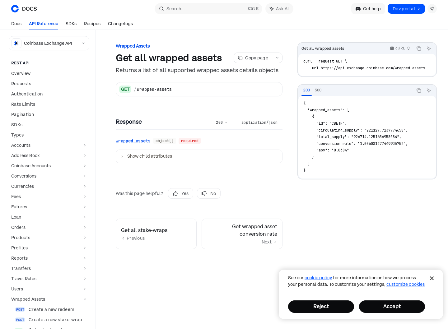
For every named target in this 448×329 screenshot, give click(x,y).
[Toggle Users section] (47, 289)
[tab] (306, 90)
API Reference (43, 25)
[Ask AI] (429, 48)
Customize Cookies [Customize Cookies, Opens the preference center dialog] (405, 284)
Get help (368, 9)
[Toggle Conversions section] (47, 176)
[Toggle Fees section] (47, 197)
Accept (392, 306)
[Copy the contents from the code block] (419, 48)
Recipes (92, 25)
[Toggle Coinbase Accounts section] (47, 166)
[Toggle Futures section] (47, 207)
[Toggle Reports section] (47, 258)
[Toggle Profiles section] (47, 248)
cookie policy (318, 277)
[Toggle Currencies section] (47, 186)
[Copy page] (253, 58)
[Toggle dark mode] (432, 8)
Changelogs (120, 25)
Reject (321, 306)
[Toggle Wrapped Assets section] (47, 299)
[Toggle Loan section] (47, 217)
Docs (16, 25)
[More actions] (277, 58)
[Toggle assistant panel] (279, 8)
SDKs (71, 25)
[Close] (432, 278)
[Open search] (208, 8)
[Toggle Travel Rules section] (47, 279)
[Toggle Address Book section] (47, 155)
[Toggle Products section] (47, 238)
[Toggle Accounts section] (47, 145)
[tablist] (355, 90)
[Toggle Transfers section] (47, 268)
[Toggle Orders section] (47, 227)
